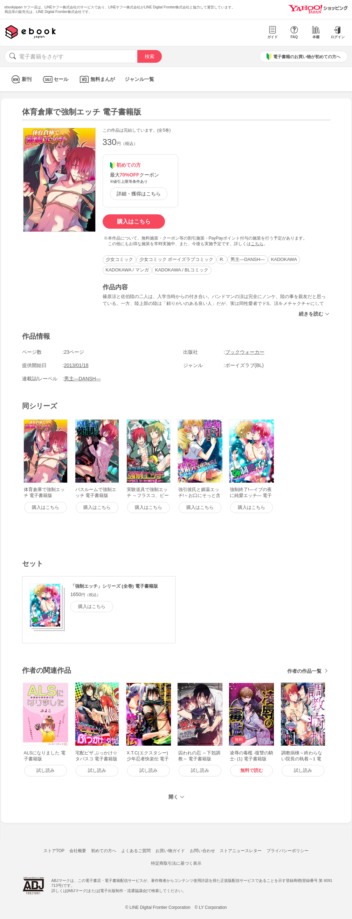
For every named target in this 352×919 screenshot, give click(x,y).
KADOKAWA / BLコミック (181, 269)
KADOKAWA (284, 259)
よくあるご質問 (136, 850)
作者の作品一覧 (304, 671)
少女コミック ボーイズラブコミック (176, 259)
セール (54, 79)
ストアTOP (53, 850)
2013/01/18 (76, 365)
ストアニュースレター (241, 850)
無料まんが (96, 79)
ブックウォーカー (244, 352)
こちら (257, 243)
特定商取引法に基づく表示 (176, 863)
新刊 (20, 79)
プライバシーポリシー (288, 850)
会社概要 (77, 850)
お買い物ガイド (170, 850)
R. (222, 259)
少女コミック (119, 259)
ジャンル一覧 (139, 79)
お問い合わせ (202, 850)
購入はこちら (134, 221)
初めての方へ (103, 850)
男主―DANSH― (247, 259)
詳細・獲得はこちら (139, 193)
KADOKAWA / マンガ (127, 269)
